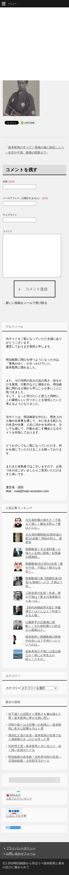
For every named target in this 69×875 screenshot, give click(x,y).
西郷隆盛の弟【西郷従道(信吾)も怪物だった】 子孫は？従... (44, 582)
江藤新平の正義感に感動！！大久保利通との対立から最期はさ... (43, 626)
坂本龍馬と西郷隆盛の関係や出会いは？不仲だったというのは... (43, 640)
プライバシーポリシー (21, 848)
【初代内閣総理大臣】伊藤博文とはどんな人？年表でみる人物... (43, 611)
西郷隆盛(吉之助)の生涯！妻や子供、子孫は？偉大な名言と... (44, 567)
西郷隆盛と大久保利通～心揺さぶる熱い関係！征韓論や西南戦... (43, 553)
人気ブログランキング (19, 798)
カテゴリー (13, 688)
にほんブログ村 (16, 815)
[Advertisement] (34, 44)
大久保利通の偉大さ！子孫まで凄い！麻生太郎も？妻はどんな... (43, 523)
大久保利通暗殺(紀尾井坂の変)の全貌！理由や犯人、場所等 (43, 538)
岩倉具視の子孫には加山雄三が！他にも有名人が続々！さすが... (43, 655)
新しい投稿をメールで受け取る (26, 302)
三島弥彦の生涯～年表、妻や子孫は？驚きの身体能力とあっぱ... (43, 596)
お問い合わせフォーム (21, 853)
